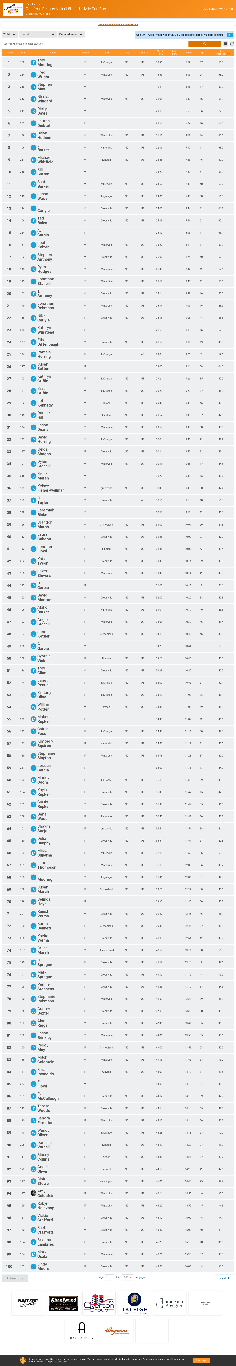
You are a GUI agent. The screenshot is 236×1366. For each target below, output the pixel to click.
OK (229, 35)
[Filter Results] (225, 44)
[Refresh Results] (232, 44)
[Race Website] (14, 9)
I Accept (201, 1360)
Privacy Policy (61, 1361)
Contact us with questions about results (118, 24)
